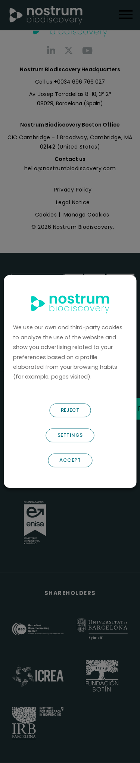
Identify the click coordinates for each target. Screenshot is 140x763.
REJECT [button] (70, 410)
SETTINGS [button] (70, 435)
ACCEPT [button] (70, 460)
